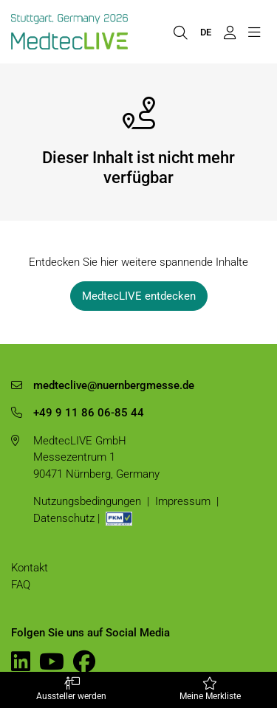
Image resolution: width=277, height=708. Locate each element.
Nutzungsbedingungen (87, 501)
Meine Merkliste (210, 689)
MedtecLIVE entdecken (139, 296)
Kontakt (29, 567)
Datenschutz (64, 518)
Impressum (183, 501)
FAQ (20, 584)
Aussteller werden (71, 689)
